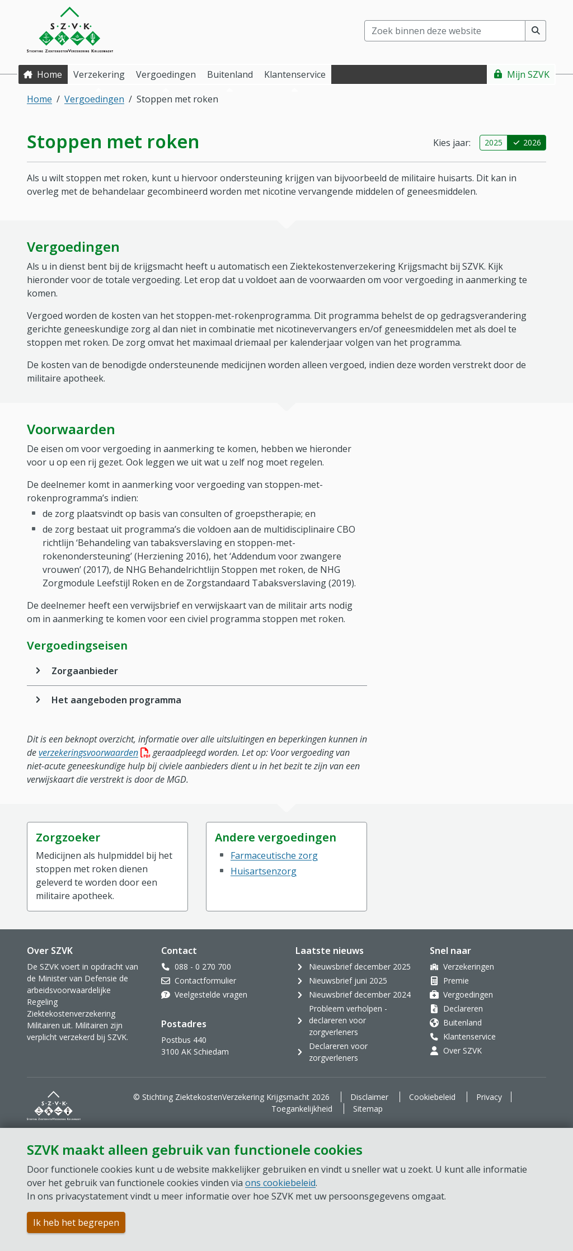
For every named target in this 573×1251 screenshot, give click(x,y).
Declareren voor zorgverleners (338, 1052)
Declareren (463, 1008)
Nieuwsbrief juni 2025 (348, 980)
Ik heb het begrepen (76, 1222)
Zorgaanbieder (84, 671)
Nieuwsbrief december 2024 (360, 994)
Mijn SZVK (528, 74)
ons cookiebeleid (280, 1183)
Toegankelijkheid (301, 1108)
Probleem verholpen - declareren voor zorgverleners (348, 1020)
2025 (493, 142)
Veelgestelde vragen (211, 994)
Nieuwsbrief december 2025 (360, 966)
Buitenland (462, 1022)
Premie (456, 980)
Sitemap (368, 1108)
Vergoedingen (94, 99)
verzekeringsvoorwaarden (95, 752)
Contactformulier (205, 980)
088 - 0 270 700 (203, 966)
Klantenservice (469, 1036)
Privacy (489, 1097)
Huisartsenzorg (264, 871)
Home (49, 74)
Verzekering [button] (99, 74)
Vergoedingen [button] (166, 74)
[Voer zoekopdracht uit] (535, 30)
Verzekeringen (468, 966)
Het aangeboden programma (116, 700)
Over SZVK (462, 1050)
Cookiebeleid (432, 1097)
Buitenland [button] (230, 74)
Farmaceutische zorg (274, 855)
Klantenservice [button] (295, 74)
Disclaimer (369, 1097)
